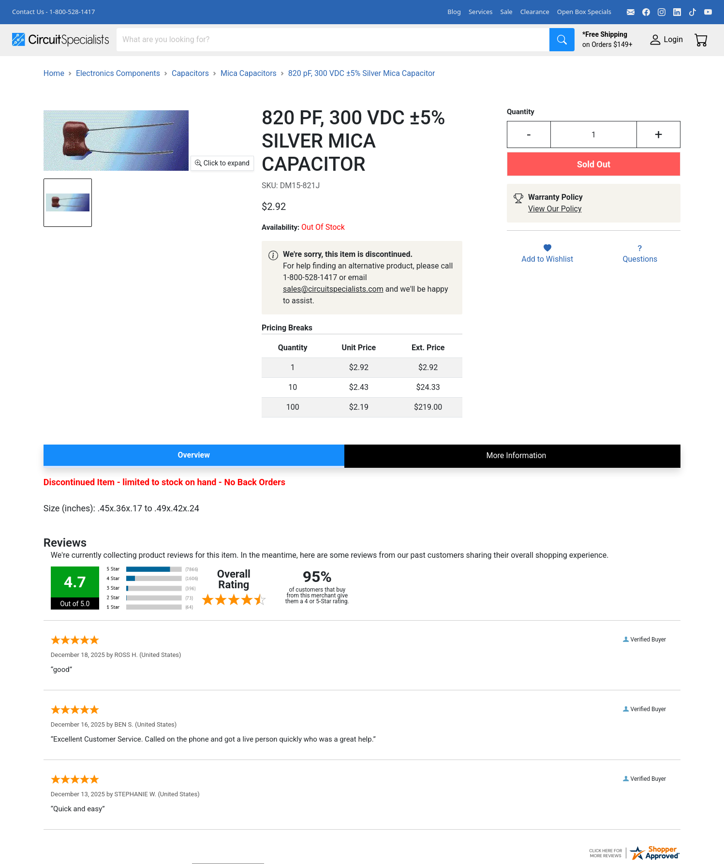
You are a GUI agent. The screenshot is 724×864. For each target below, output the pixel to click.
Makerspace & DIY (302, 68)
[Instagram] (661, 12)
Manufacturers (84, 68)
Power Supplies (226, 68)
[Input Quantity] (593, 161)
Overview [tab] (194, 481)
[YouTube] (708, 12)
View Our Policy (555, 235)
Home (54, 99)
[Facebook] (646, 12)
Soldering (368, 68)
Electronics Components (521, 68)
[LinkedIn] (677, 12)
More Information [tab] (516, 481)
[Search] (333, 39)
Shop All (26, 68)
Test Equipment (154, 68)
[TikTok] (692, 12)
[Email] (631, 12)
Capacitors (190, 99)
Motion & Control (431, 68)
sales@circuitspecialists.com (333, 315)
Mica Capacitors (249, 99)
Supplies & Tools (610, 68)
